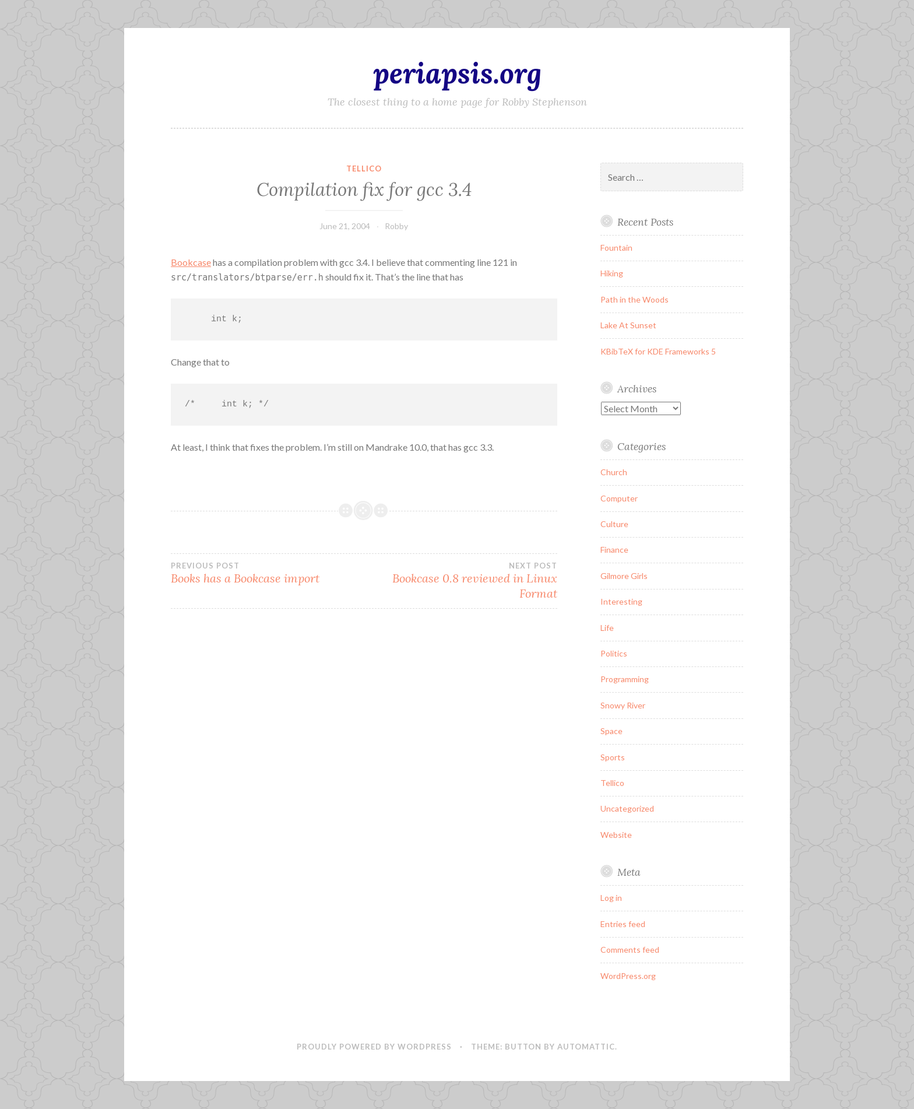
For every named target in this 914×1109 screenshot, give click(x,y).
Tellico (364, 168)
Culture (614, 524)
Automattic (586, 1046)
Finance (614, 549)
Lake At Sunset (628, 325)
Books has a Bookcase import (267, 573)
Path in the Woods (634, 299)
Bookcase (191, 262)
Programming (624, 679)
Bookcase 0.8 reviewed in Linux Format (460, 581)
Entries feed (622, 924)
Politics (613, 653)
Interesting (621, 601)
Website (616, 835)
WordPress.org (628, 976)
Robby (396, 226)
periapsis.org (457, 73)
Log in (611, 898)
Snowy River (622, 705)
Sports (612, 757)
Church (613, 472)
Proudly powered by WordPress (374, 1046)
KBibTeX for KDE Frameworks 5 (658, 351)
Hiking (611, 273)
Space (611, 731)
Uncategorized (627, 808)
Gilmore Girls (624, 576)
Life (607, 628)
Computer (619, 498)
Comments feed (629, 949)
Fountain (616, 247)
